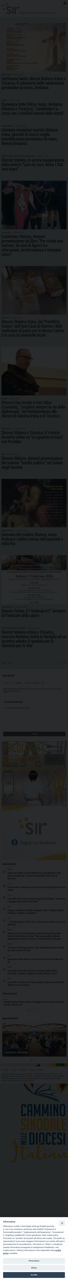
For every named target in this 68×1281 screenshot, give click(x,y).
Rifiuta (34, 1268)
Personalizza (34, 1261)
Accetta (34, 1275)
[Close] (62, 1223)
